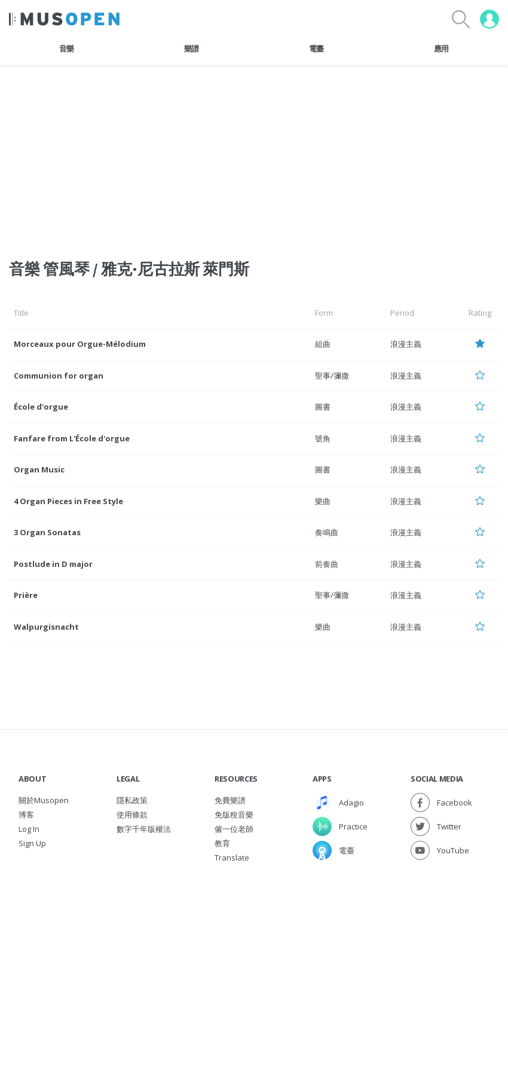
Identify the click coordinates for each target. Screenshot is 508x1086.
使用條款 (132, 814)
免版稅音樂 (234, 814)
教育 (222, 843)
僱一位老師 (234, 828)
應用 (441, 48)
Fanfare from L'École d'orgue (72, 438)
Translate (232, 857)
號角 (322, 438)
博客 (26, 814)
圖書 (322, 406)
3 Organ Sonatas (47, 532)
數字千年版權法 (144, 828)
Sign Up (32, 843)
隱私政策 (132, 800)
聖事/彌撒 (332, 375)
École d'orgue (41, 406)
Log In (29, 828)
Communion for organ (58, 375)
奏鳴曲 (326, 532)
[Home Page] (64, 19)
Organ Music (39, 469)
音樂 (66, 48)
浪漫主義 (405, 343)
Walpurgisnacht (46, 626)
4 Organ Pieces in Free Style (68, 501)
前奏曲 (326, 564)
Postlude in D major (53, 564)
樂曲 (322, 501)
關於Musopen (44, 800)
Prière (26, 595)
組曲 (322, 343)
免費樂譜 (230, 800)
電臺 (316, 48)
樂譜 (191, 48)
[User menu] (489, 19)
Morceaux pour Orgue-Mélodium (80, 343)
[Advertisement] (254, 954)
